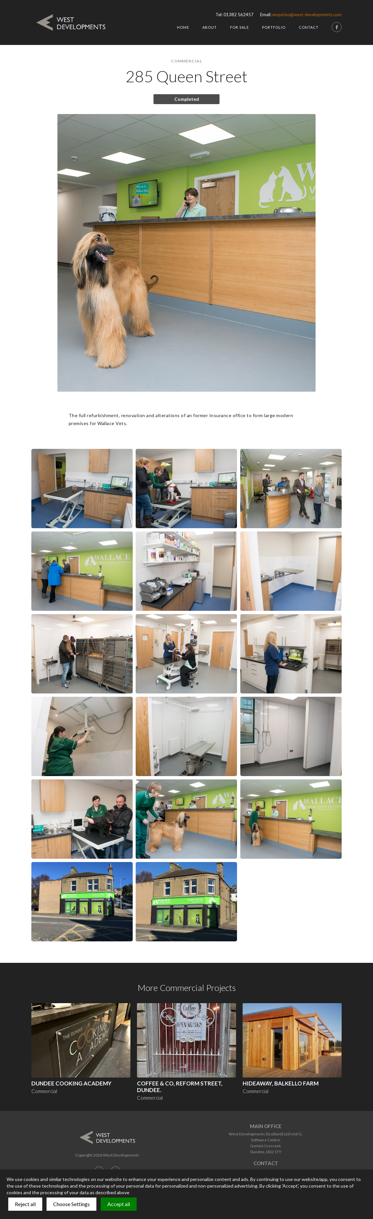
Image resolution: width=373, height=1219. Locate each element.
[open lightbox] (82, 488)
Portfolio (274, 27)
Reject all (25, 1204)
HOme (183, 27)
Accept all (118, 1204)
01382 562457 (238, 14)
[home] (70, 22)
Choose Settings (71, 1204)
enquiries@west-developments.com (307, 14)
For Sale (239, 27)
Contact (309, 27)
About (209, 27)
